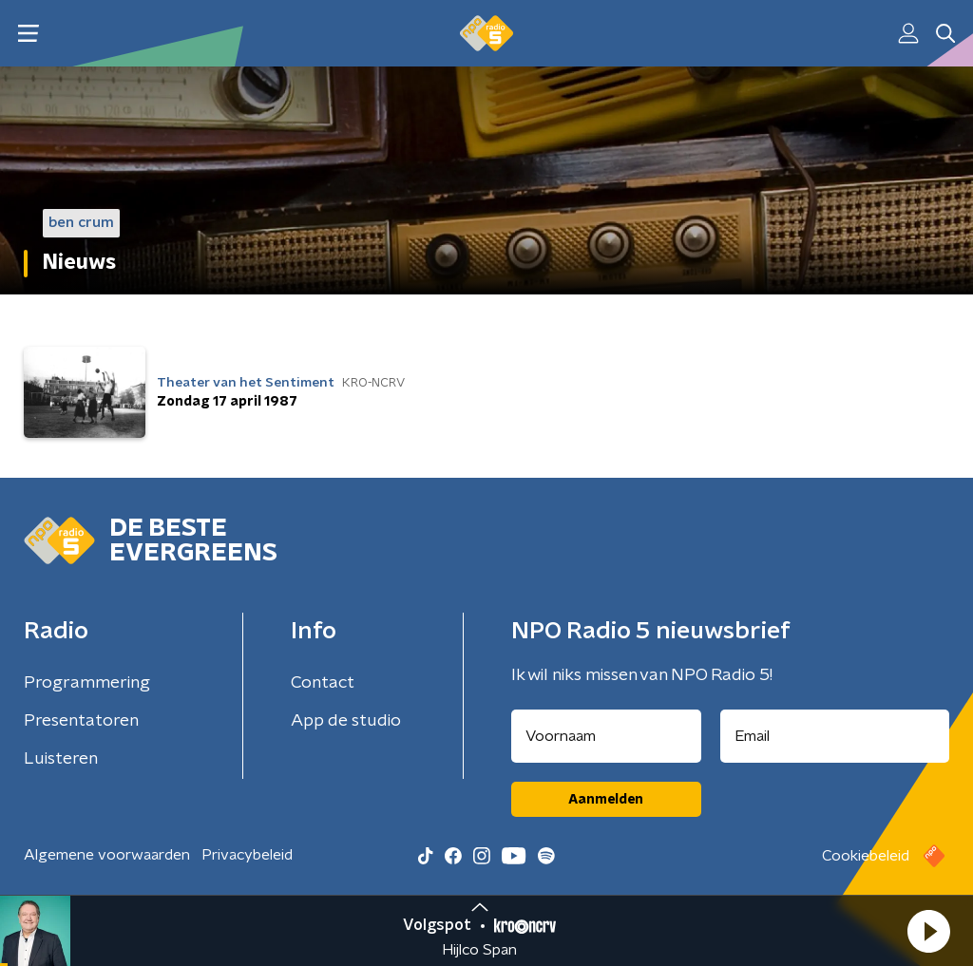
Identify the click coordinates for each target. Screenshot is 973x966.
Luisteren (61, 758)
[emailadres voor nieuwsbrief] (835, 736)
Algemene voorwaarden (107, 854)
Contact (322, 682)
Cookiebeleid (865, 855)
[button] (928, 930)
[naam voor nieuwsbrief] (606, 736)
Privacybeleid (247, 854)
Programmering (87, 682)
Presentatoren (81, 720)
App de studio (346, 720)
